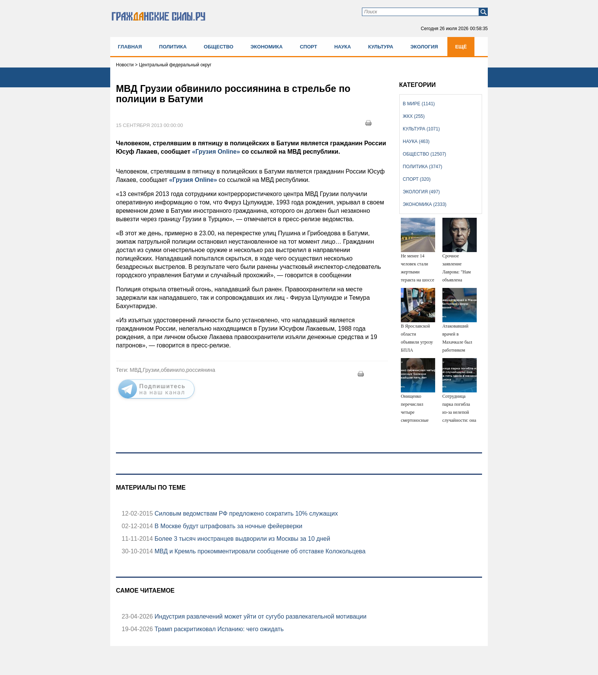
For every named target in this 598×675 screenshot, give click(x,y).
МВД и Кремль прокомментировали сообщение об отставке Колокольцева (259, 551)
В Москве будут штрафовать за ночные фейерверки (227, 526)
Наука (342, 47)
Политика (172, 47)
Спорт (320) (417, 179)
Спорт (308, 47)
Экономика (267, 47)
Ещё (461, 47)
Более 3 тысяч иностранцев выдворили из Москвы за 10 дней (241, 538)
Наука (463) (416, 141)
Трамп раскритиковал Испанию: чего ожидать (218, 629)
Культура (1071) (421, 129)
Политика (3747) (422, 166)
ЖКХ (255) (413, 116)
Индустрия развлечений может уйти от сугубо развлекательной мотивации (260, 616)
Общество (218, 47)
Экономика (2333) (424, 204)
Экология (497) (421, 191)
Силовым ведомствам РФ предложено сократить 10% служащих (245, 513)
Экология (424, 47)
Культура (380, 47)
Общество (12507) (424, 154)
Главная (130, 47)
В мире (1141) (419, 103)
